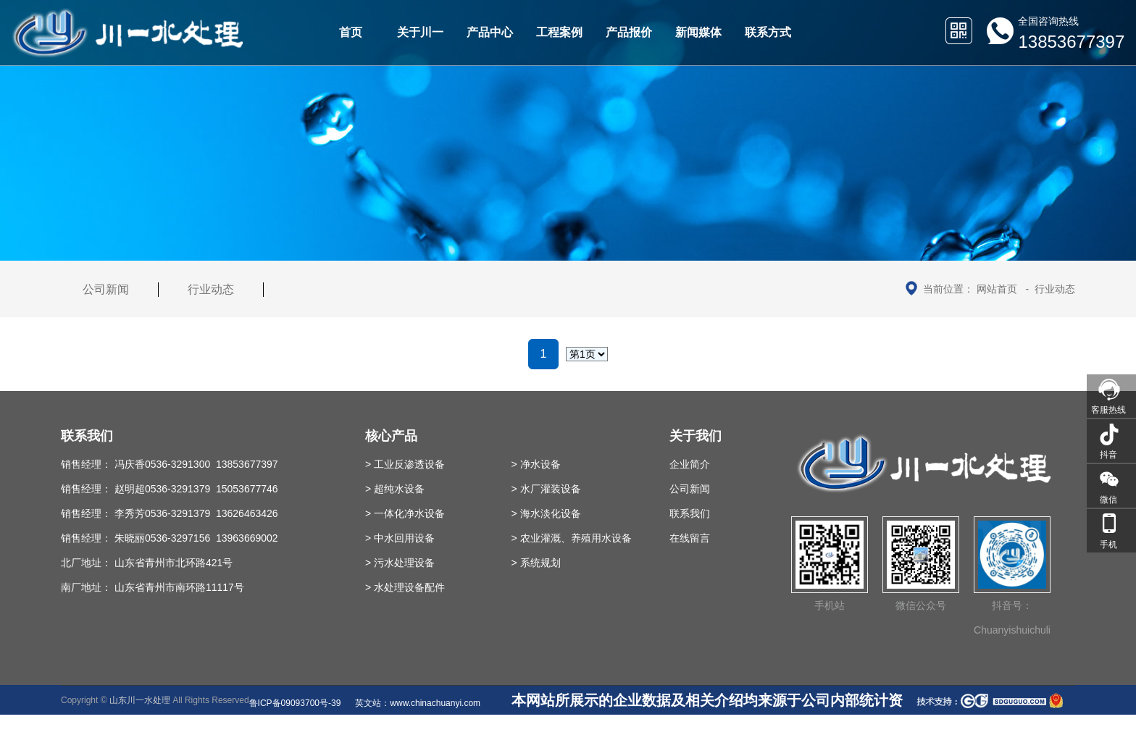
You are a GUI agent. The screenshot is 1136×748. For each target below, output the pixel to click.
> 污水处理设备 (400, 562)
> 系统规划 (536, 562)
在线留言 (689, 538)
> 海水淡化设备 (546, 513)
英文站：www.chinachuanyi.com (417, 703)
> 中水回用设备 (400, 538)
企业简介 (689, 464)
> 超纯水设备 (395, 489)
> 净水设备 (536, 464)
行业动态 (1055, 289)
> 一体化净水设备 (405, 513)
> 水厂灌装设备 (546, 489)
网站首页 (997, 289)
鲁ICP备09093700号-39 (295, 703)
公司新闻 (106, 289)
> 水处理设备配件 (405, 587)
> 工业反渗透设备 (405, 464)
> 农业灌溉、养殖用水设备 (571, 538)
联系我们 (689, 513)
